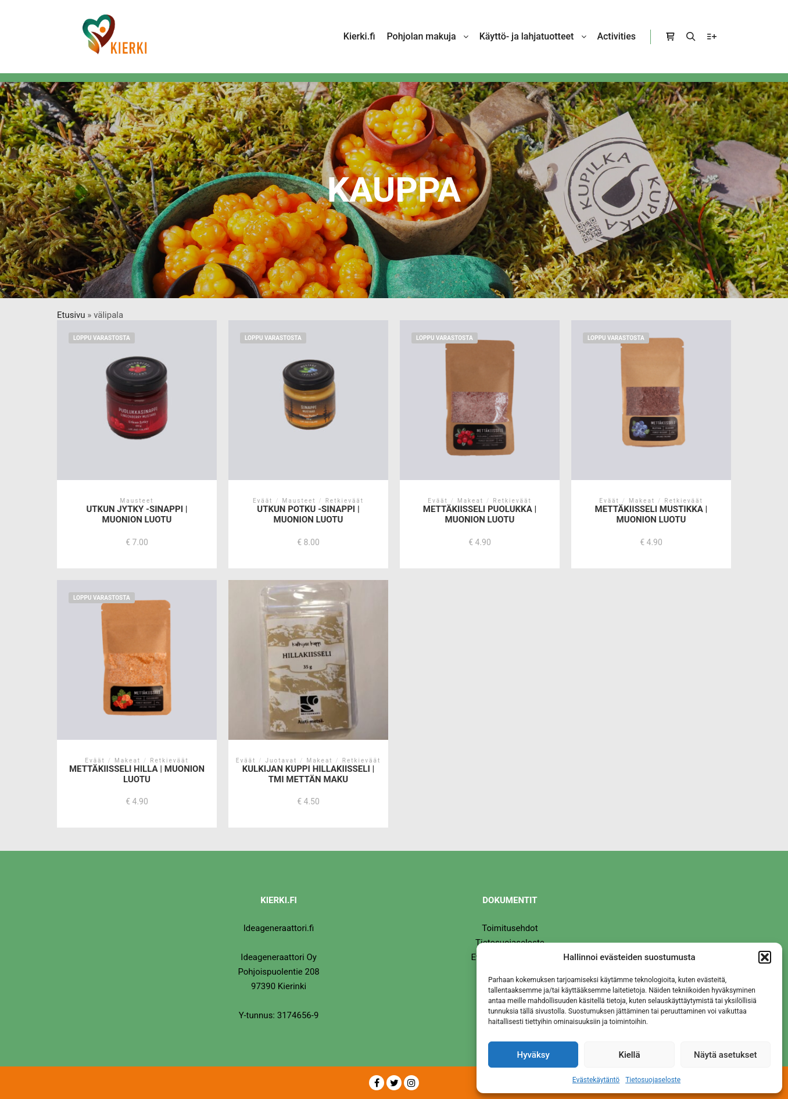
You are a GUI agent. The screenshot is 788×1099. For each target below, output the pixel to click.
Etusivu (71, 315)
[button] (765, 957)
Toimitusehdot (510, 928)
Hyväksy (533, 1055)
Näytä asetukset (725, 1055)
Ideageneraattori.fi (278, 928)
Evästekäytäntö (595, 1080)
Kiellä (629, 1055)
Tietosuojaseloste (652, 1080)
